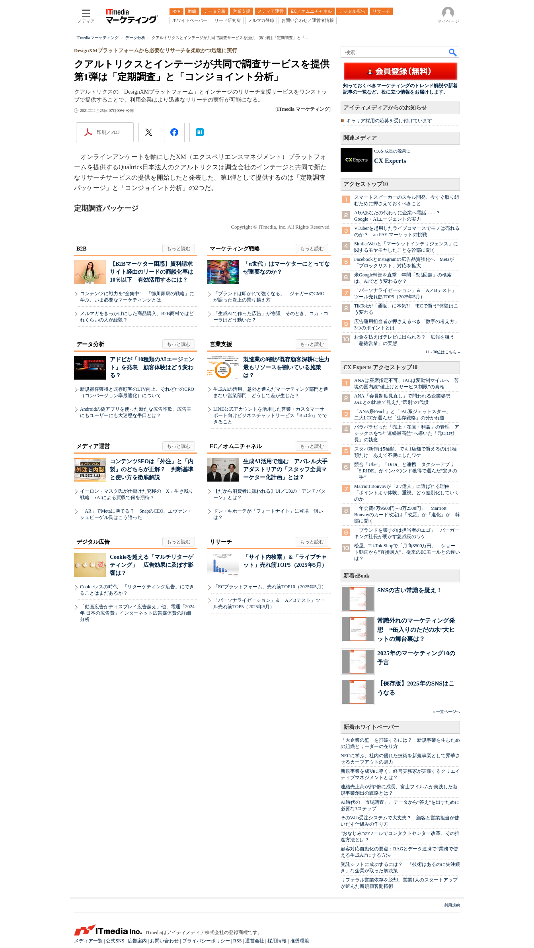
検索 (453, 52)
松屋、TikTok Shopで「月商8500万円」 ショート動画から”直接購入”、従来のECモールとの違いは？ (407, 552)
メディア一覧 (88, 941)
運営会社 (254, 941)
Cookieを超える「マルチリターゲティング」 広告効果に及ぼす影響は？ (151, 565)
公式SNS (115, 941)
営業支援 (221, 344)
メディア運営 (93, 446)
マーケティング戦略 (235, 249)
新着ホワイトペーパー (371, 727)
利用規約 (452, 905)
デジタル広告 (93, 542)
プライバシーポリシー (206, 941)
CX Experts (390, 160)
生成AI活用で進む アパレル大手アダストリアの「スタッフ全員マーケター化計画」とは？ (285, 469)
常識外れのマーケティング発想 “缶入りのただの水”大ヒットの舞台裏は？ (416, 629)
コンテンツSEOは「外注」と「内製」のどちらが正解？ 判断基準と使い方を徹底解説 (151, 469)
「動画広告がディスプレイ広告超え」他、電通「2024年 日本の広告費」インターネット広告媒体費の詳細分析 (137, 613)
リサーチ (221, 542)
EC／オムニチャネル (236, 446)
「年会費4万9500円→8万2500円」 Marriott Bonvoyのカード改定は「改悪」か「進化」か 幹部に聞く (407, 514)
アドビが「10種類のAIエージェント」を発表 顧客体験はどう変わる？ (152, 367)
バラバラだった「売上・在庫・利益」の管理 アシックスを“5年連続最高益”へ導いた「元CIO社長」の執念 (406, 433)
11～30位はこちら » (442, 352)
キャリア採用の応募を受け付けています (389, 120)
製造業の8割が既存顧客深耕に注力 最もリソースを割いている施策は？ (289, 367)
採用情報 (276, 941)
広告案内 (137, 941)
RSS (237, 941)
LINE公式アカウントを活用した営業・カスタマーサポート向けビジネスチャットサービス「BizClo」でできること (270, 415)
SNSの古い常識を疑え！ (409, 590)
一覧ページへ (448, 711)
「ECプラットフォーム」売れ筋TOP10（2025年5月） (269, 587)
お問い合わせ (164, 941)
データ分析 (90, 344)
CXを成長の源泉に (392, 151)
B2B (81, 249)
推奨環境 (299, 941)
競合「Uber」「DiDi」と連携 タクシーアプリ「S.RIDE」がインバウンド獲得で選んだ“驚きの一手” (405, 471)
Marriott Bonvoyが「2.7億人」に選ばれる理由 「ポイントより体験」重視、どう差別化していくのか (406, 493)
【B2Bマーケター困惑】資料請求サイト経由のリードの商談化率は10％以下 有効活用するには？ (151, 272)
